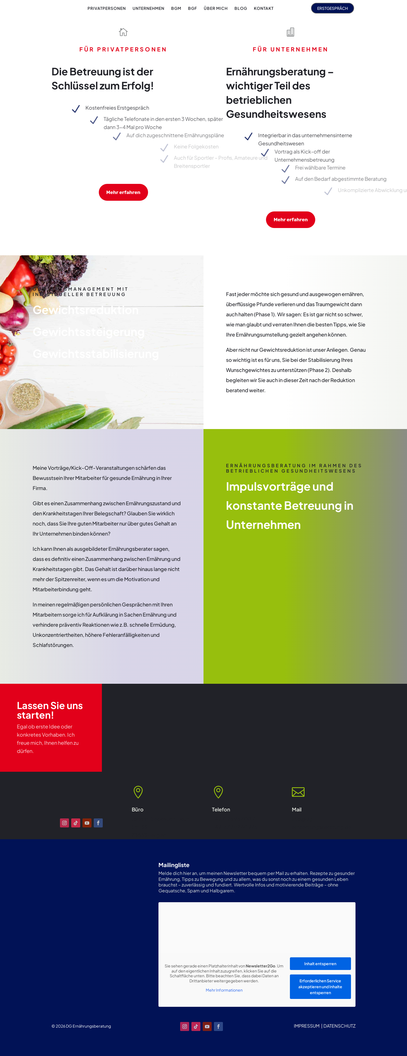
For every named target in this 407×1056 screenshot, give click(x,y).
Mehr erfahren (123, 192)
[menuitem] (106, 8)
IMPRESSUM (306, 1026)
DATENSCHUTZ (339, 1026)
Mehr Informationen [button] (224, 990)
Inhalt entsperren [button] (320, 963)
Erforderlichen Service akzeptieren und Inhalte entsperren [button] (320, 986)
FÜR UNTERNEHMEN (291, 49)
